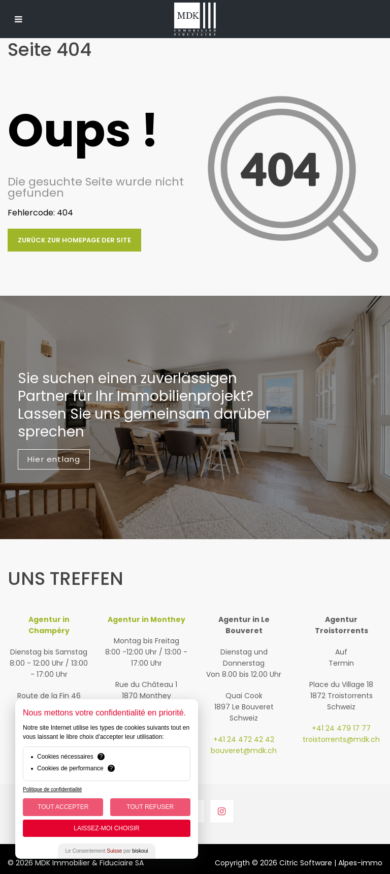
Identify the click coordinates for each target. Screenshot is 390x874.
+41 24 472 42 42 (243, 739)
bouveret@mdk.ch (244, 750)
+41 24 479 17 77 (341, 728)
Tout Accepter (63, 806)
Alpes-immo (360, 863)
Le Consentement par (107, 851)
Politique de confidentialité (52, 789)
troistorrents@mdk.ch (341, 739)
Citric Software (305, 863)
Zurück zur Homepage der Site (74, 240)
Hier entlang (53, 459)
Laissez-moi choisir (106, 828)
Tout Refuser (150, 806)
